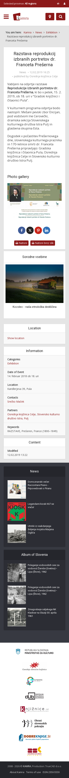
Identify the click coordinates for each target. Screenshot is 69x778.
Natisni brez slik (43, 243)
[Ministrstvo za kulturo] (34, 652)
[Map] (49, 16)
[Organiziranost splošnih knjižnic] (34, 666)
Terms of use (33, 772)
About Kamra (17, 772)
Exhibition (13, 363)
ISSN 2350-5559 (51, 772)
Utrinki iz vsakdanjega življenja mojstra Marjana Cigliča (41, 529)
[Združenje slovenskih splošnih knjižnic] (34, 709)
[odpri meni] (6, 17)
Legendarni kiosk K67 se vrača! (41, 506)
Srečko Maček (15, 401)
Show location (15, 338)
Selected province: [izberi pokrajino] (20, 3)
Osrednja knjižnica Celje (43, 76)
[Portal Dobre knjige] (34, 737)
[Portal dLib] (34, 696)
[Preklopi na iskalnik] (60, 16)
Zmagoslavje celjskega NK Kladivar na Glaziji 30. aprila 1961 (42, 612)
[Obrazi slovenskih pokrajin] (34, 723)
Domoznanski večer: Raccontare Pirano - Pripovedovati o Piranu (39, 485)
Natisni (21, 243)
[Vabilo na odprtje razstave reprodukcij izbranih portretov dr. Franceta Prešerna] (34, 201)
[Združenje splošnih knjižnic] (34, 751)
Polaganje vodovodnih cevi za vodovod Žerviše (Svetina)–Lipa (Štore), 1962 (43, 568)
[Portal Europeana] (34, 681)
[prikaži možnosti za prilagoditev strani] (58, 3)
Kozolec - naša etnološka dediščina (34, 307)
